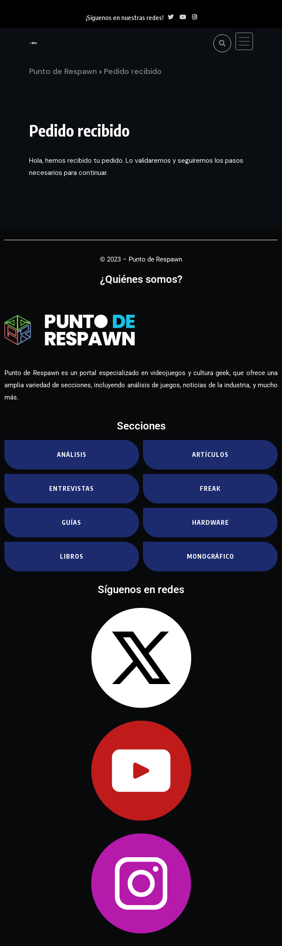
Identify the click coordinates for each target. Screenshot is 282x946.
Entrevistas (71, 488)
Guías (71, 522)
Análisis (71, 454)
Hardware (210, 522)
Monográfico (210, 556)
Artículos (210, 454)
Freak (210, 488)
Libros (71, 556)
